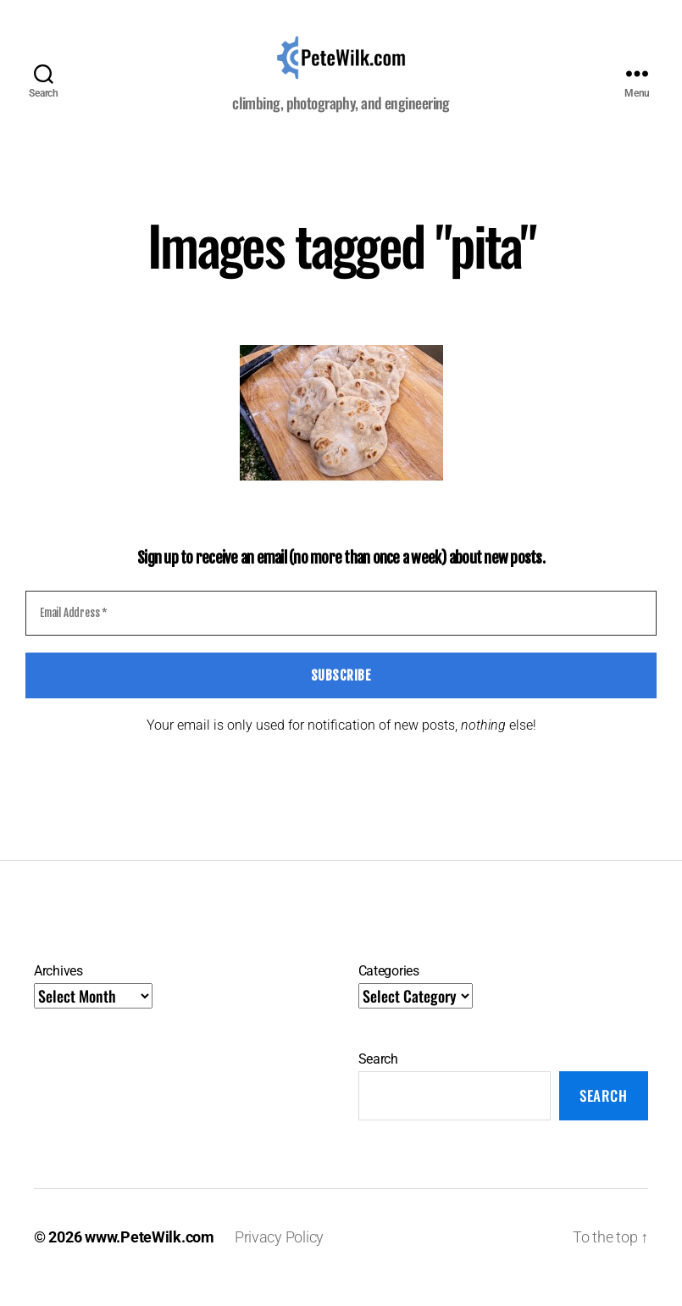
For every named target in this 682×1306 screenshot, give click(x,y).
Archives (58, 992)
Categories (388, 992)
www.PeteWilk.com (149, 1258)
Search (378, 1080)
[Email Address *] (341, 635)
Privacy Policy (279, 1258)
